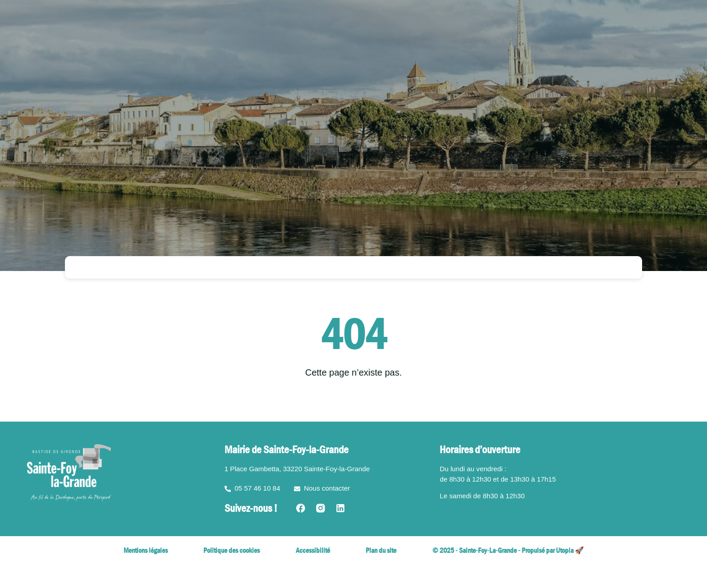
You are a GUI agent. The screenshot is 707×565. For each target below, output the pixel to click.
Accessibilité (313, 550)
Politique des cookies (231, 550)
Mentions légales (146, 550)
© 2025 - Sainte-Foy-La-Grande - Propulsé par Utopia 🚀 (508, 550)
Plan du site (381, 550)
